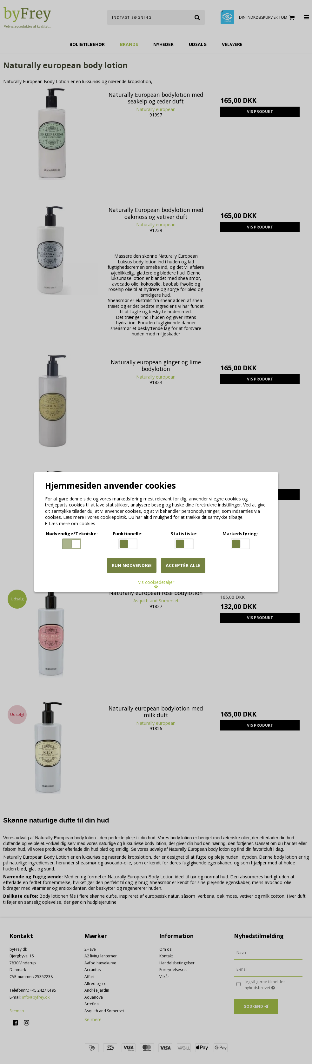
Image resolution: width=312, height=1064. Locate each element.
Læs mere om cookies (71, 524)
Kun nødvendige (132, 566)
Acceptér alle (183, 566)
